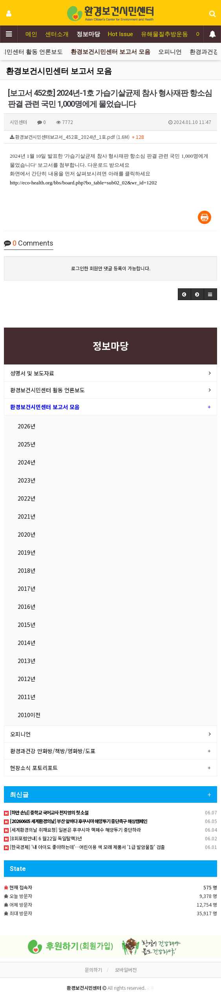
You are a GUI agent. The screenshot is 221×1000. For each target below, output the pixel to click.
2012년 (26, 679)
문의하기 (93, 969)
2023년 (26, 480)
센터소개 (57, 34)
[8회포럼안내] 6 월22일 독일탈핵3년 (43, 838)
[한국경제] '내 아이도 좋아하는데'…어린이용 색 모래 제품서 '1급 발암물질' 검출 (84, 846)
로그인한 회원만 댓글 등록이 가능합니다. (110, 268)
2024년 (26, 462)
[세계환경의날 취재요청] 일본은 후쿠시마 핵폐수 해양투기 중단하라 (72, 829)
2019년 (26, 552)
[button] (184, 294)
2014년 (26, 643)
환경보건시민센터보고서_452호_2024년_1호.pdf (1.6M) (77, 136)
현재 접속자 (20, 887)
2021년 (26, 516)
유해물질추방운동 (164, 34)
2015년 (26, 624)
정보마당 (88, 34)
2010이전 (29, 715)
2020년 (26, 534)
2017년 (26, 588)
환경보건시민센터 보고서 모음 (110, 51)
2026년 (26, 426)
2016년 (26, 606)
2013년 (26, 661)
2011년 (26, 697)
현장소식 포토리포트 (34, 768)
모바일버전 (126, 969)
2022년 (26, 498)
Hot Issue (120, 34)
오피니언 (170, 51)
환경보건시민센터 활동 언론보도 (47, 390)
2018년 (26, 570)
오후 (150, 987)
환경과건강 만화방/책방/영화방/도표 (52, 751)
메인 (31, 34)
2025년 (26, 444)
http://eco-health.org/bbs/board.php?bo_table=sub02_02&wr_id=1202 (83, 183)
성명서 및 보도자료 (32, 373)
